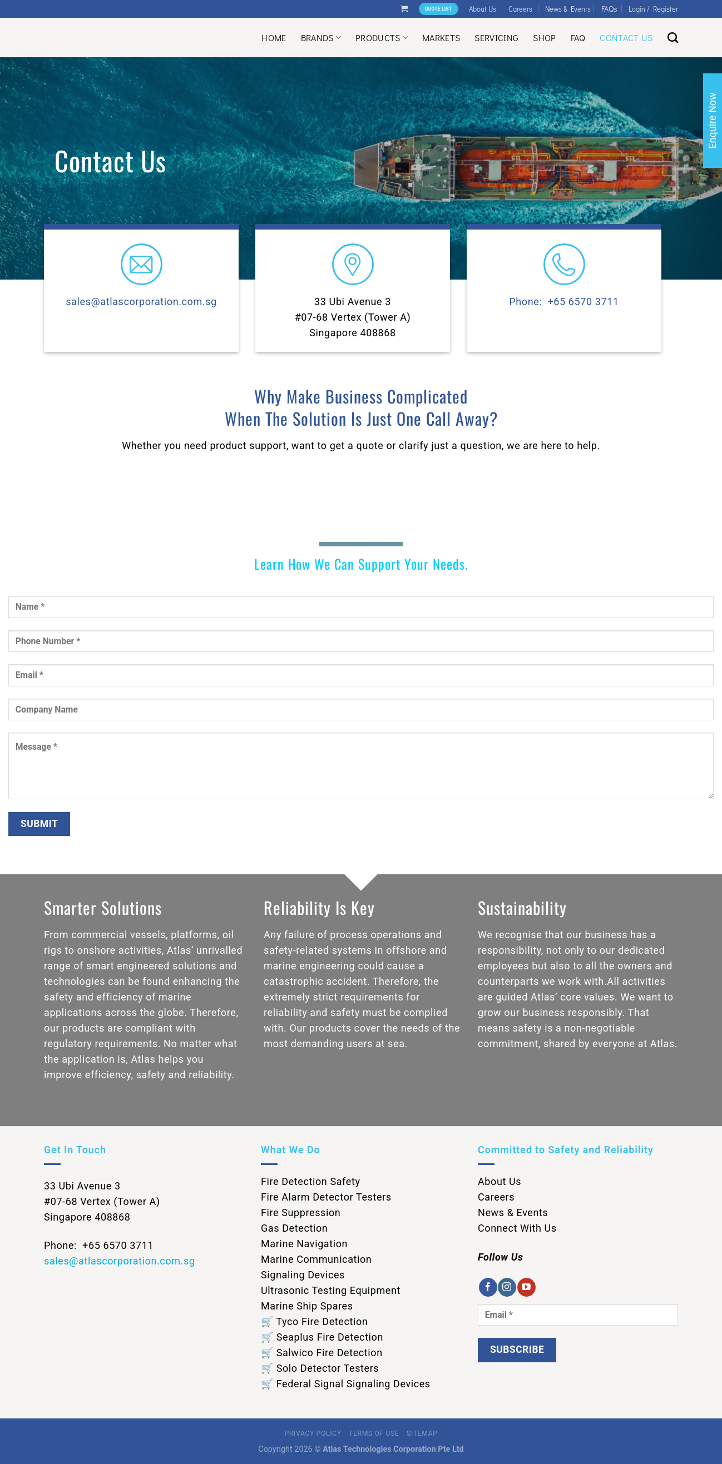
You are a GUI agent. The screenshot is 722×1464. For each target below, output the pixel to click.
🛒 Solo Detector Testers (320, 1368)
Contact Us (626, 37)
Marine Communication (316, 1259)
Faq (578, 37)
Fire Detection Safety (310, 1181)
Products (381, 37)
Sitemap (422, 1433)
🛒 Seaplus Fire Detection (322, 1337)
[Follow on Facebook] (488, 1287)
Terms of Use (374, 1433)
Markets (441, 37)
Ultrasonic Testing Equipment (330, 1290)
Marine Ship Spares (307, 1306)
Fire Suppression (300, 1212)
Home (273, 37)
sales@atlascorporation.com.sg (141, 301)
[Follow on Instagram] (507, 1287)
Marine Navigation (304, 1243)
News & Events (568, 8)
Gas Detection (294, 1228)
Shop (544, 37)
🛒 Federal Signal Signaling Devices (346, 1384)
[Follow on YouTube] (526, 1287)
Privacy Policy (313, 1433)
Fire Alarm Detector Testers (326, 1197)
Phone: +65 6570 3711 (564, 301)
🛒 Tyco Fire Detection (314, 1321)
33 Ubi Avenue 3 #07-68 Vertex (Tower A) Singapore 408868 (353, 317)
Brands (321, 37)
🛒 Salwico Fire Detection (322, 1352)
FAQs (609, 8)
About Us (482, 8)
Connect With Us (517, 1228)
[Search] (672, 37)
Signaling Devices (303, 1275)
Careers (520, 8)
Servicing (496, 37)
